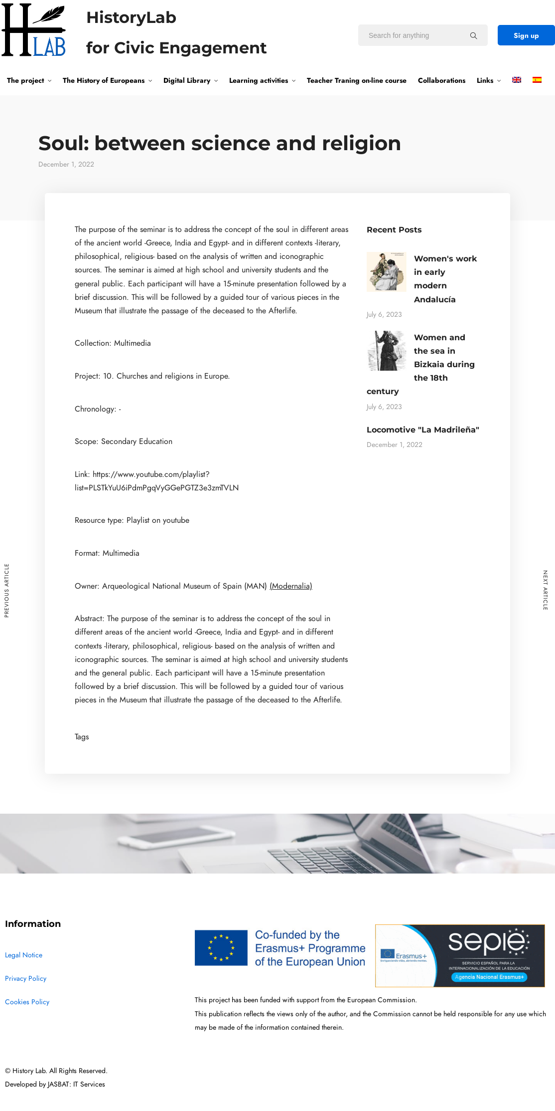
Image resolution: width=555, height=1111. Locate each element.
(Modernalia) (291, 586)
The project (25, 80)
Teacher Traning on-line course (357, 80)
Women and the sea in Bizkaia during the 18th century (421, 365)
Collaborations (441, 80)
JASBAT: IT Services (76, 1084)
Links (485, 80)
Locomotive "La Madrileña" (423, 430)
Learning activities (258, 80)
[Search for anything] (473, 35)
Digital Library (186, 80)
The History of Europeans (103, 80)
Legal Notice (23, 955)
